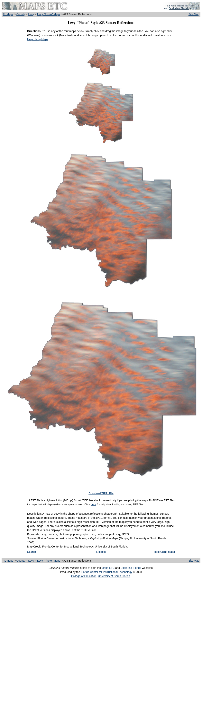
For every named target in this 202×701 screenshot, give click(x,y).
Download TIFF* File (100, 493)
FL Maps (8, 14)
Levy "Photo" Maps (48, 14)
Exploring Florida (131, 567)
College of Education (83, 576)
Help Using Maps (37, 39)
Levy (31, 14)
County (20, 14)
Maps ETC (108, 567)
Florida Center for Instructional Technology (106, 572)
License (101, 551)
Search (31, 551)
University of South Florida (114, 576)
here (93, 504)
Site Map (193, 14)
